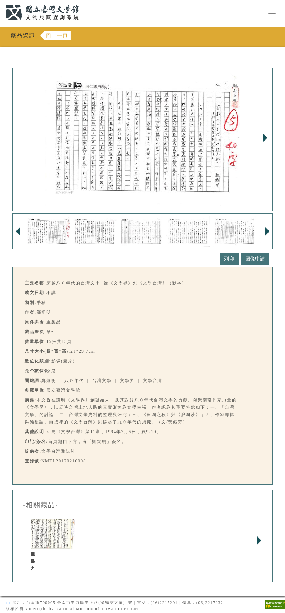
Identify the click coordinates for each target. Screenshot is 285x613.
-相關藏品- (40, 505)
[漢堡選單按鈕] (272, 13)
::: (2, 3)
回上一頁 (57, 35)
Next (264, 137)
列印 (229, 258)
